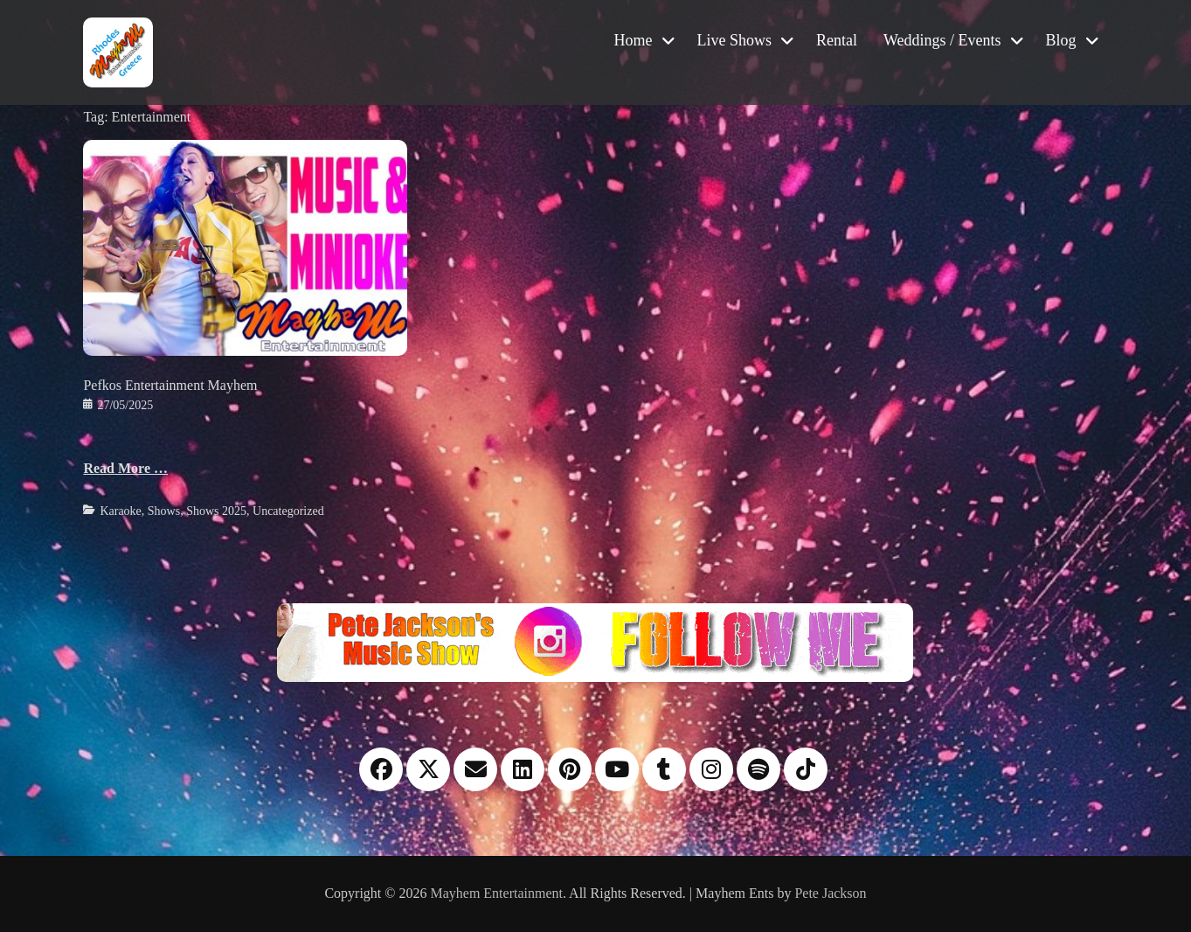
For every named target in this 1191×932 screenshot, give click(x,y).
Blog (1061, 40)
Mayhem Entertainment (496, 893)
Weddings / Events (942, 40)
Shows (164, 511)
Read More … (125, 468)
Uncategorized (288, 511)
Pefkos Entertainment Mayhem (170, 385)
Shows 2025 (216, 511)
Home (633, 40)
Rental (836, 40)
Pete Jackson (830, 893)
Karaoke (120, 511)
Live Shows (734, 40)
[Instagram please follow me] (595, 641)
